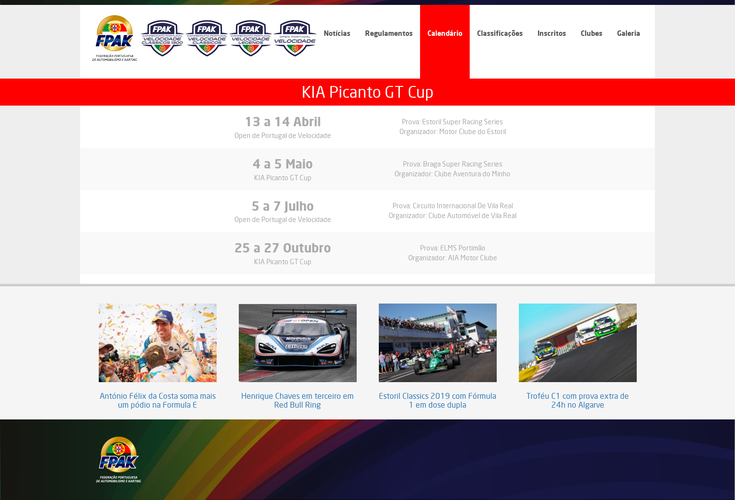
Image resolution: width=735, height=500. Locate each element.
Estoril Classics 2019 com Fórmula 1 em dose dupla (437, 400)
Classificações (500, 33)
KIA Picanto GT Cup (282, 177)
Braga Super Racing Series (463, 164)
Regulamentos (389, 33)
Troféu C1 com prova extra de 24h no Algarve (577, 400)
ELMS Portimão (462, 248)
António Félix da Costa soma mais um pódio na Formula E (158, 400)
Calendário (444, 33)
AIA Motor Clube (472, 257)
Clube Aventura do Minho (472, 173)
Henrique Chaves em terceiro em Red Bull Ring (297, 400)
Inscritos (551, 33)
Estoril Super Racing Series (462, 121)
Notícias (337, 33)
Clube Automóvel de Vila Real (472, 215)
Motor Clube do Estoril (472, 131)
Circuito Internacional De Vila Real (463, 205)
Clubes (591, 33)
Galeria (628, 33)
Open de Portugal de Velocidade (282, 135)
